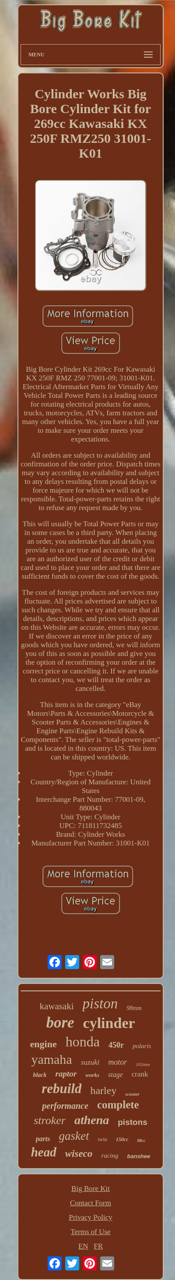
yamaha (51, 1059)
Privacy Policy (90, 1217)
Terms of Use (90, 1232)
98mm (133, 1008)
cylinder (109, 1023)
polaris (142, 1045)
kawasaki (56, 1006)
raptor (66, 1073)
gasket (74, 1135)
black (39, 1075)
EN (83, 1246)
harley (103, 1090)
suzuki (90, 1062)
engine (43, 1043)
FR (98, 1246)
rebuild (61, 1088)
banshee (138, 1156)
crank (140, 1074)
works (92, 1075)
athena (91, 1120)
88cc (141, 1140)
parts (43, 1138)
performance (65, 1106)
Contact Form (90, 1203)
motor (117, 1062)
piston (100, 1003)
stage (115, 1074)
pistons (132, 1122)
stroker (50, 1120)
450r (116, 1045)
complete (118, 1105)
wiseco (79, 1153)
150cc (122, 1139)
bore (60, 1022)
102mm (143, 1064)
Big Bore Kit (90, 1188)
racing (109, 1155)
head (43, 1152)
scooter (132, 1094)
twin (102, 1139)
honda (83, 1041)
